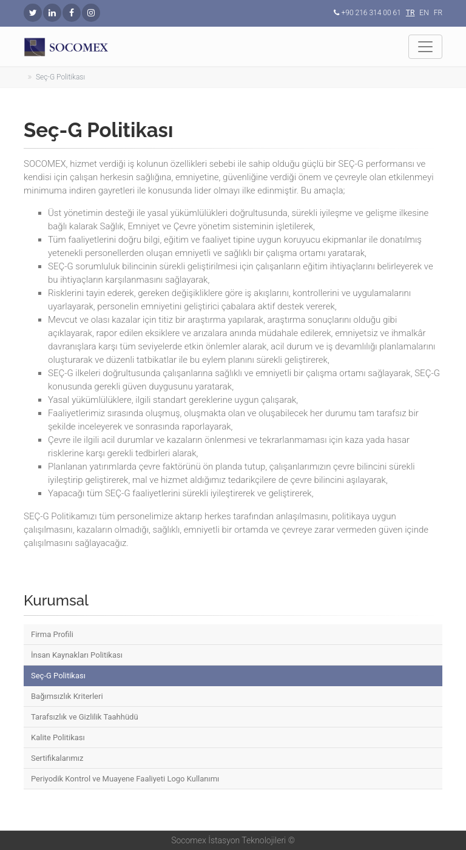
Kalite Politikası (58, 737)
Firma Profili (52, 634)
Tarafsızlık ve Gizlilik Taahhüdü (84, 716)
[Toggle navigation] (425, 47)
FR (438, 12)
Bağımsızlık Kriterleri (67, 696)
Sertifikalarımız (57, 758)
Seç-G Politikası (58, 675)
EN (423, 12)
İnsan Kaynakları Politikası (77, 654)
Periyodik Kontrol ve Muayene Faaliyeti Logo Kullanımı (125, 778)
